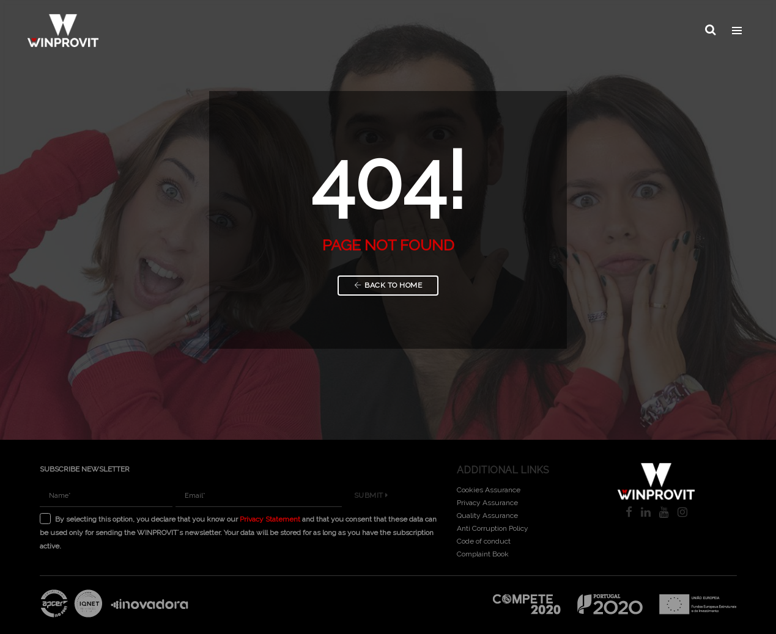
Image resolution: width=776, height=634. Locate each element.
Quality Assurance (487, 515)
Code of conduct (484, 541)
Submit (371, 495)
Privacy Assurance (487, 502)
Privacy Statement (270, 519)
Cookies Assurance (488, 490)
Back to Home (388, 285)
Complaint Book (483, 554)
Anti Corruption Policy (492, 528)
